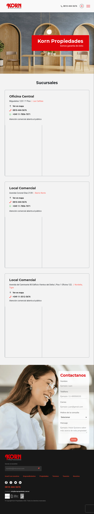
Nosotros (76, 476)
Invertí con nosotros (12, 476)
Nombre (63, 381)
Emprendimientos (29, 476)
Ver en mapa (18, 106)
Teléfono (64, 391)
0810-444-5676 (70, 6)
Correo (63, 402)
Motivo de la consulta (69, 412)
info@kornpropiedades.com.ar (20, 491)
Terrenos (56, 476)
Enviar (73, 439)
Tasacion (66, 476)
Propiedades (44, 476)
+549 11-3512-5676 (21, 297)
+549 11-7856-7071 (21, 114)
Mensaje (64, 423)
